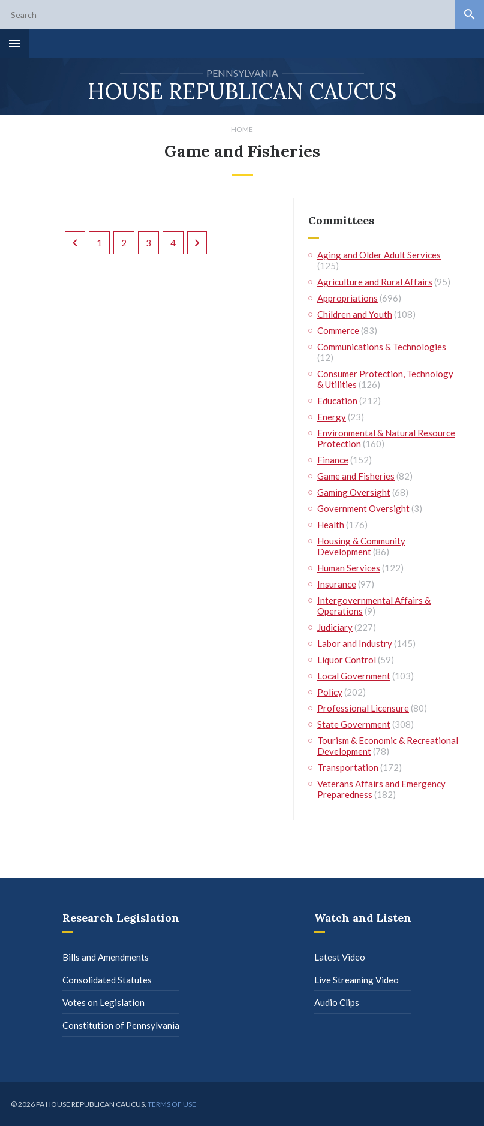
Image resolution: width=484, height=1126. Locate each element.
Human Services (348, 567)
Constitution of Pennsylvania (120, 1025)
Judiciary (335, 627)
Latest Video (339, 957)
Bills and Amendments (105, 957)
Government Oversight (363, 508)
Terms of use (172, 1104)
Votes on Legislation (103, 1002)
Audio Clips (336, 1002)
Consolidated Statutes (107, 979)
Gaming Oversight (353, 492)
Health (330, 524)
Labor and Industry (354, 643)
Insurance (336, 584)
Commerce (338, 330)
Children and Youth (354, 314)
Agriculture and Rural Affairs (374, 281)
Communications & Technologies (381, 346)
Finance (332, 459)
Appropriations (347, 298)
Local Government (353, 675)
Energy (331, 416)
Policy (329, 692)
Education (337, 400)
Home (242, 129)
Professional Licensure (363, 708)
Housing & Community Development (361, 546)
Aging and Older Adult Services (379, 254)
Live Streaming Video (356, 979)
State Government (353, 724)
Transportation (347, 767)
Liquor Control (346, 659)
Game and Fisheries (356, 476)
